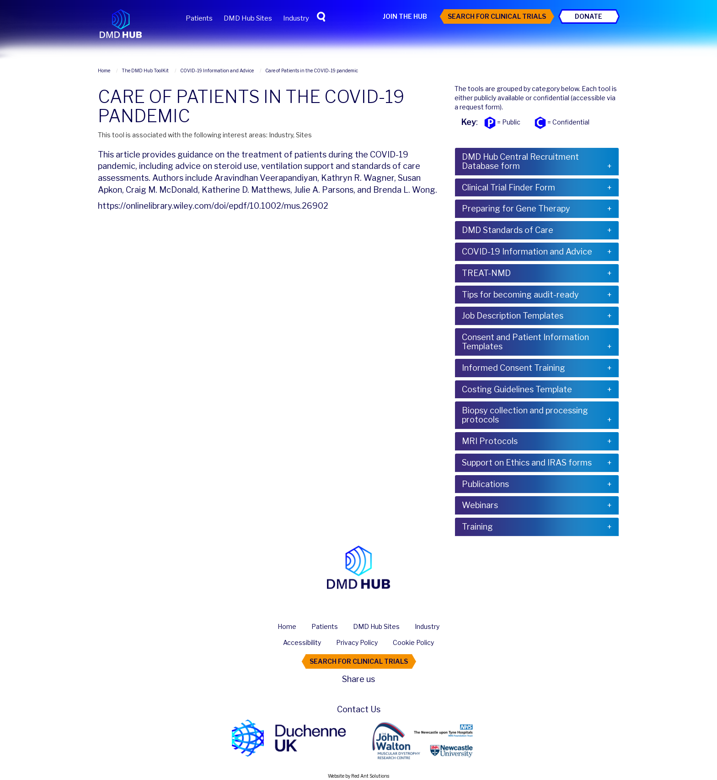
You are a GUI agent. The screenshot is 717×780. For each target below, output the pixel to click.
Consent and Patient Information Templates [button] (525, 341)
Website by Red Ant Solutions (358, 776)
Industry (296, 18)
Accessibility (302, 642)
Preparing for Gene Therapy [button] (516, 208)
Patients (199, 18)
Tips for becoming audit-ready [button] (520, 294)
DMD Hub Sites (248, 18)
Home (287, 626)
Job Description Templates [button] (512, 315)
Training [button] (477, 526)
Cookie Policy (413, 642)
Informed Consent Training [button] (513, 368)
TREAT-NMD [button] (486, 273)
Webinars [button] (480, 505)
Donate (588, 16)
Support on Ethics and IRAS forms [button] (527, 462)
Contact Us (358, 709)
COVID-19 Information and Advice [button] (527, 251)
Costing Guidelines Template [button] (517, 389)
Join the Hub (405, 16)
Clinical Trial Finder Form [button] (508, 187)
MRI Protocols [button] (490, 441)
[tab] (537, 161)
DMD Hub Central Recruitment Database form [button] (520, 161)
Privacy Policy (357, 642)
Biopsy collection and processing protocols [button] (525, 415)
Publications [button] (485, 484)
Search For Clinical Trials (497, 16)
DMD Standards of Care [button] (507, 230)
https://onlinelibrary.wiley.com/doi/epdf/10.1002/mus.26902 (213, 206)
